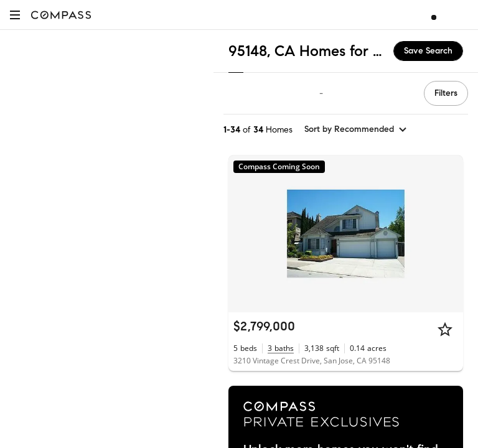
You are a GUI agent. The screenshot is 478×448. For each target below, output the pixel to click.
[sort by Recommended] (356, 129)
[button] (15, 14)
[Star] (445, 329)
